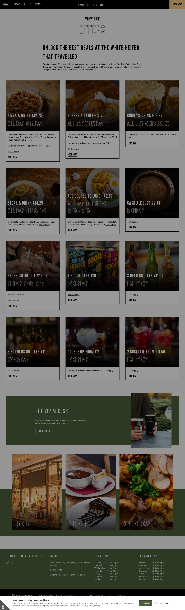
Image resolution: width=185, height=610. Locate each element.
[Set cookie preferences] (5, 605)
